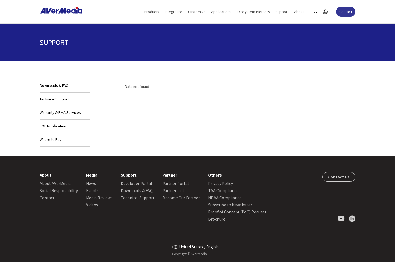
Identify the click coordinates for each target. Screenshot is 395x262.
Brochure (216, 219)
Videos (92, 204)
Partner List (173, 190)
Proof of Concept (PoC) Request (237, 212)
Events (92, 190)
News (91, 183)
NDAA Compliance (224, 197)
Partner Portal (176, 183)
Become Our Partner (181, 197)
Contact (345, 11)
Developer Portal (136, 183)
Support (282, 11)
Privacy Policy (220, 183)
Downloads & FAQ (54, 85)
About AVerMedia (55, 183)
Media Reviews (99, 197)
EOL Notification (53, 126)
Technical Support (54, 99)
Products (151, 11)
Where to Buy (50, 139)
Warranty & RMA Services (60, 112)
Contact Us (339, 177)
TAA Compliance (223, 190)
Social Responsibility (59, 190)
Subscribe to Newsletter (230, 204)
